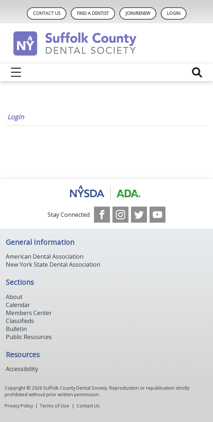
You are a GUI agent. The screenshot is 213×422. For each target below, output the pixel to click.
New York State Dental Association (53, 264)
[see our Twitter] (139, 215)
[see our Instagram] (120, 215)
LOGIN (173, 13)
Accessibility (22, 369)
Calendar (18, 305)
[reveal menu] (16, 72)
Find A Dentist (93, 13)
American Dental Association (44, 256)
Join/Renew (138, 13)
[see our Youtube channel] (157, 215)
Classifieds (20, 321)
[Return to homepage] (106, 43)
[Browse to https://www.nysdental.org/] (106, 193)
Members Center (29, 313)
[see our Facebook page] (102, 215)
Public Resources (29, 337)
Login (15, 116)
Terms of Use (54, 405)
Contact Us (46, 13)
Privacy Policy (19, 405)
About (14, 297)
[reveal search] (197, 72)
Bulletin (16, 329)
